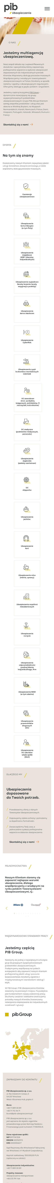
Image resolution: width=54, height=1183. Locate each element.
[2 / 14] (36, 905)
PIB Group (34, 93)
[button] (6, 908)
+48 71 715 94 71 (13, 1111)
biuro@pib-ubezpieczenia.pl (19, 1114)
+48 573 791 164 (13, 1179)
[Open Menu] (47, 8)
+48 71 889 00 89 (13, 1108)
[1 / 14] (18, 905)
